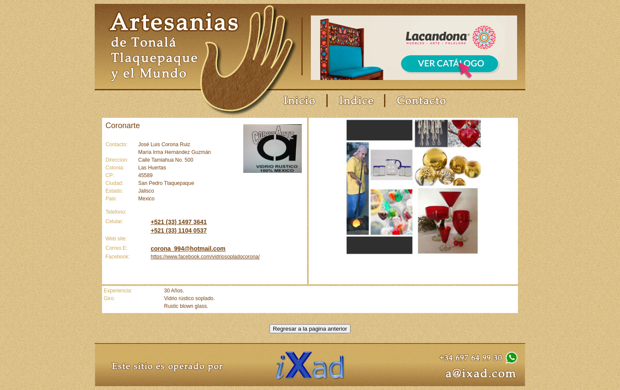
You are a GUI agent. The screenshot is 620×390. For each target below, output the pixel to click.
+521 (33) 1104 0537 (179, 230)
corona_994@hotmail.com (188, 248)
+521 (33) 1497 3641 (179, 221)
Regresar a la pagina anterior (310, 329)
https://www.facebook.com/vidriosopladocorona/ (205, 257)
